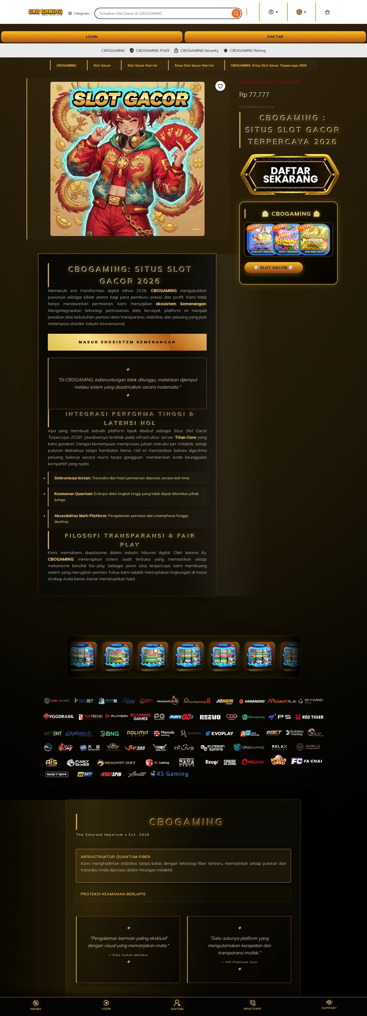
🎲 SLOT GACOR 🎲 (273, 267)
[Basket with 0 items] (327, 12)
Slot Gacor (102, 65)
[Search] (236, 13)
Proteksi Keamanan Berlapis (113, 894)
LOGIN (91, 36)
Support (329, 1005)
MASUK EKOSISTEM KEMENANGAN (127, 342)
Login (106, 1005)
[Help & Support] (273, 12)
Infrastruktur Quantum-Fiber (115, 856)
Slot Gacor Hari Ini (142, 65)
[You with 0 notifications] (301, 12)
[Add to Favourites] (220, 86)
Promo (35, 1005)
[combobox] (162, 13)
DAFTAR (275, 36)
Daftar (177, 1005)
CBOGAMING (66, 65)
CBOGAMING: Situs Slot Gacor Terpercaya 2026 (269, 65)
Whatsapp (253, 1005)
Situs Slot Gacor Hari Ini (195, 65)
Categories (79, 13)
